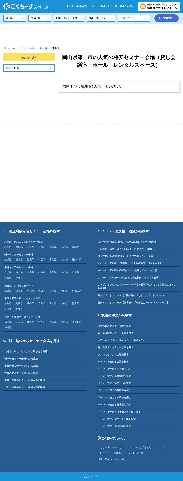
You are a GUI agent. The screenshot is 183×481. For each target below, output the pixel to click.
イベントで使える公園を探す (113, 361)
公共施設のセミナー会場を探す (114, 326)
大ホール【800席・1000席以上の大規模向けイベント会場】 (130, 263)
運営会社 (118, 453)
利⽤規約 (102, 453)
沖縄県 (8, 327)
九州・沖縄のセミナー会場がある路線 (24, 387)
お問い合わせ (136, 453)
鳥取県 (8, 303)
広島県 (41, 303)
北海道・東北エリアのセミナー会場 (23, 241)
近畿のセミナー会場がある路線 (21, 373)
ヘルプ (161, 447)
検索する (168, 18)
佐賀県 (19, 321)
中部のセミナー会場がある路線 (21, 365)
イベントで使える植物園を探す (114, 404)
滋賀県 (19, 290)
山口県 (53, 303)
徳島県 (64, 303)
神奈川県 (76, 259)
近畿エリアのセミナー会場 (18, 285)
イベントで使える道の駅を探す (114, 426)
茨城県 (8, 259)
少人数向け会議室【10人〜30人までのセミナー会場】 (127, 256)
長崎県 (30, 321)
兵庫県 (53, 290)
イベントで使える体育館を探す (114, 368)
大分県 (53, 321)
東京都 (64, 259)
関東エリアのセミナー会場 (18, 254)
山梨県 (53, 272)
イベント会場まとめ (101, 6)
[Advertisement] (91, 35)
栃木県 (19, 259)
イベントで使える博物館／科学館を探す (119, 411)
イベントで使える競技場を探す (114, 376)
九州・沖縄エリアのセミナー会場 (22, 317)
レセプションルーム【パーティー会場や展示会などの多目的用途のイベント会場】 (137, 286)
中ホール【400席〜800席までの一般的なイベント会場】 (128, 270)
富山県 (19, 272)
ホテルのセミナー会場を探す (113, 354)
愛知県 (19, 278)
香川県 (75, 303)
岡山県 (30, 303)
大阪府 (41, 290)
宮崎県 (64, 321)
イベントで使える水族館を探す (114, 397)
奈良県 (64, 290)
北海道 (8, 246)
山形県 (64, 246)
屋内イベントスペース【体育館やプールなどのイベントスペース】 (133, 302)
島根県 (19, 303)
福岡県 (8, 321)
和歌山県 (76, 290)
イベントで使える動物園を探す (114, 390)
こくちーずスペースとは (111, 447)
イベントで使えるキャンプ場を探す (117, 418)
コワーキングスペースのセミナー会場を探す (121, 340)
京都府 (30, 290)
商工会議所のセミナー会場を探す (115, 347)
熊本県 (41, 321)
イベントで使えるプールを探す (114, 383)
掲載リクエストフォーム (111, 458)
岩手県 (30, 246)
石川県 (30, 272)
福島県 (75, 246)
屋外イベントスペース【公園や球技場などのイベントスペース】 (132, 295)
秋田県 (53, 246)
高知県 (19, 309)
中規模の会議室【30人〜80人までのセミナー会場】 (125, 249)
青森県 (19, 246)
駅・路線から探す (124, 6)
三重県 (8, 290)
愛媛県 (8, 309)
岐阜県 (75, 272)
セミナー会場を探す (77, 6)
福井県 (41, 272)
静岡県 (8, 278)
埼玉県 (41, 259)
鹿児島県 (76, 321)
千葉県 (53, 259)
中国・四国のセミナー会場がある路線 (24, 380)
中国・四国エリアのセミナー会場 (22, 298)
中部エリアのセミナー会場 (18, 267)
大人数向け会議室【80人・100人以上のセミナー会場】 (127, 241)
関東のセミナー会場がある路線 (21, 358)
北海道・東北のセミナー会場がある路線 (25, 351)
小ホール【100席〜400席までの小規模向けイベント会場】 (129, 277)
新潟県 (8, 272)
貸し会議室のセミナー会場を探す (115, 333)
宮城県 (41, 246)
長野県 (64, 272)
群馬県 (30, 259)
